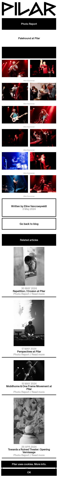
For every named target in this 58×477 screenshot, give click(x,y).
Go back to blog (29, 224)
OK (29, 472)
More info (40, 464)
